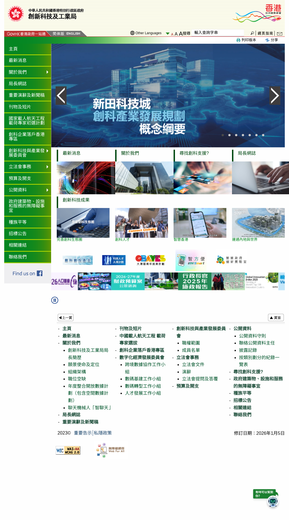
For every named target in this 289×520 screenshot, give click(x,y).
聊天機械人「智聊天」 (90, 407)
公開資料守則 (252, 336)
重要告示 (83, 433)
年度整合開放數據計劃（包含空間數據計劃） (88, 393)
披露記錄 (248, 350)
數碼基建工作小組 (143, 378)
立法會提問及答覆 (200, 378)
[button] (57, 302)
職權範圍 (191, 343)
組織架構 (77, 371)
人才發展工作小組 (143, 393)
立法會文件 (193, 364)
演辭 (186, 371)
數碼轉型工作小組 (143, 386)
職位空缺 (77, 378)
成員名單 (191, 350)
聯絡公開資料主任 (257, 343)
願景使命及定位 (83, 364)
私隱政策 (103, 433)
